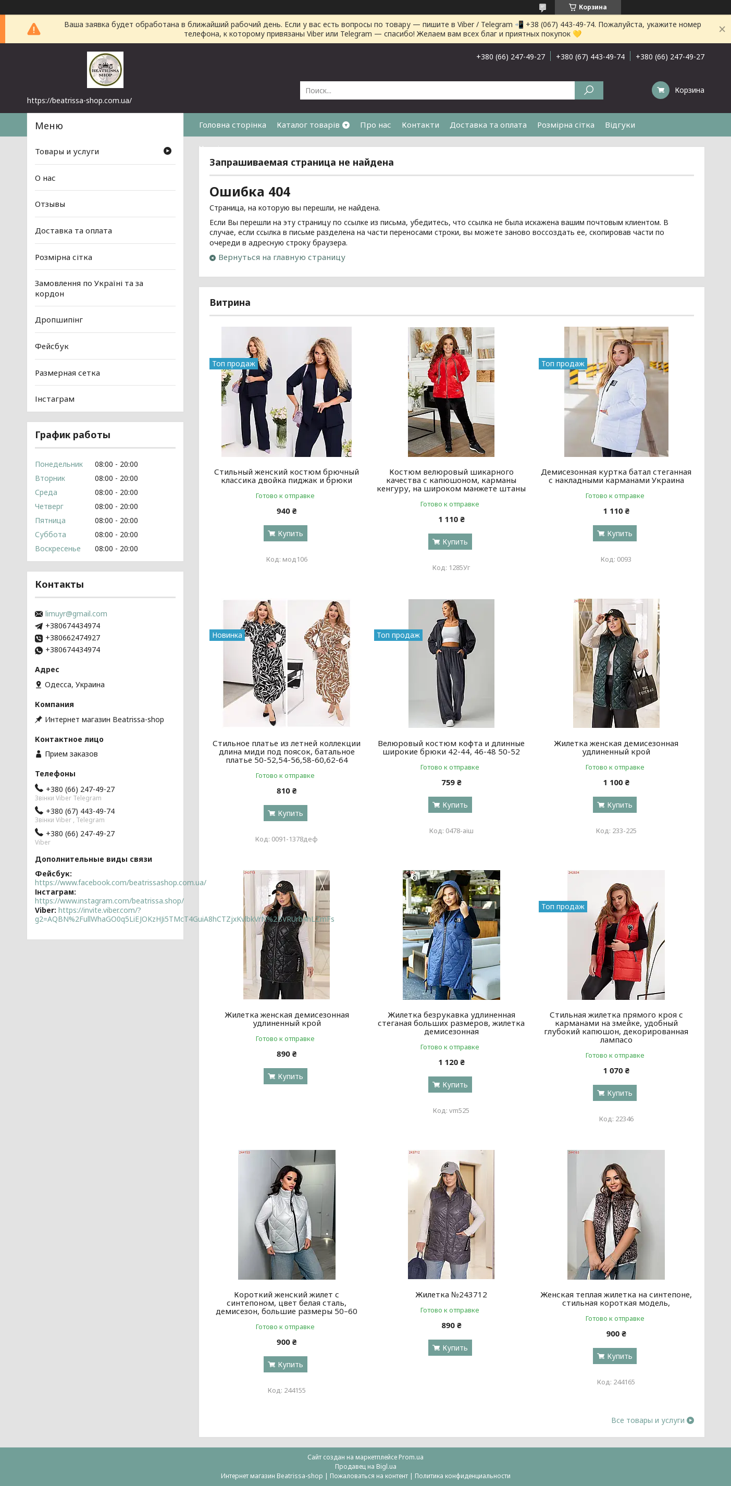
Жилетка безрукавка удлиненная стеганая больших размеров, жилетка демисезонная (451, 1022)
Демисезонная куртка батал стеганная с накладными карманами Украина (616, 475)
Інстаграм (55, 398)
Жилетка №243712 (451, 1294)
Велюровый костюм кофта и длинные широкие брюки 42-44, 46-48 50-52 (451, 747)
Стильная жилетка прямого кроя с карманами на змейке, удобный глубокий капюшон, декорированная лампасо (616, 1027)
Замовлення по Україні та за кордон (89, 288)
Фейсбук (52, 346)
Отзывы (50, 204)
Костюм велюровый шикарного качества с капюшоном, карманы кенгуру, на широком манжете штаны (451, 479)
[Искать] (589, 90)
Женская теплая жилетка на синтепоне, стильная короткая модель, (616, 1298)
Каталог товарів (308, 124)
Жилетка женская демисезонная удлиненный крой (616, 747)
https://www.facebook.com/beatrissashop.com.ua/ (120, 882)
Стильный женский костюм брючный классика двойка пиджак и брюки (286, 475)
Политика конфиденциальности (463, 1475)
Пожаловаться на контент (369, 1475)
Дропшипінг (59, 319)
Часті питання (226, 148)
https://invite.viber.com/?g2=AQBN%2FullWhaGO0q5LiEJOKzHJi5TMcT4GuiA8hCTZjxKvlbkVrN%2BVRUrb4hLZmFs (184, 914)
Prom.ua (411, 1457)
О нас (45, 177)
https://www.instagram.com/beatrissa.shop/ (109, 901)
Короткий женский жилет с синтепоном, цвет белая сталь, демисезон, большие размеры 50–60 (286, 1302)
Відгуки (620, 124)
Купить (290, 533)
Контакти (420, 124)
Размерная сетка (67, 372)
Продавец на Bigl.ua (366, 1466)
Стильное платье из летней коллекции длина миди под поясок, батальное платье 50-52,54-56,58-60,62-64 (287, 751)
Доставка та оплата (488, 124)
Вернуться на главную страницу (281, 257)
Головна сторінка (232, 124)
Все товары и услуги (648, 1420)
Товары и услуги (67, 151)
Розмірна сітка (565, 124)
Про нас (375, 124)
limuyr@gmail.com (76, 613)
